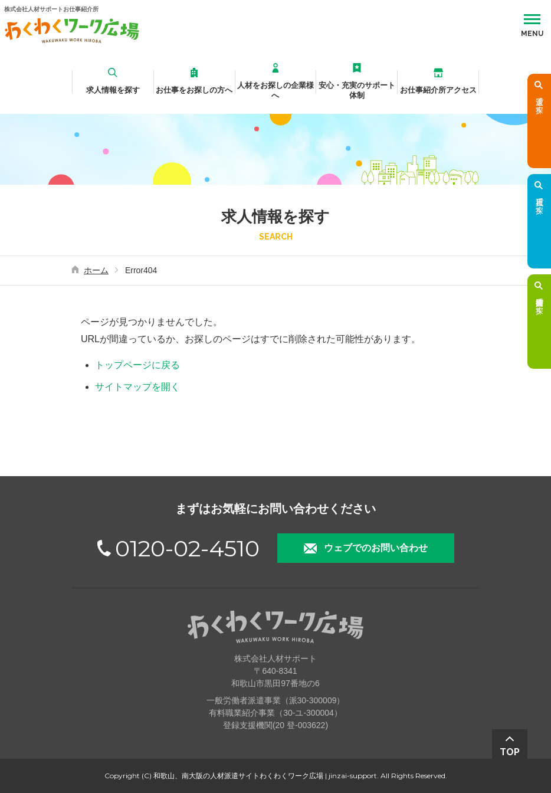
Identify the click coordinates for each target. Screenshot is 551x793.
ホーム (96, 270)
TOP (510, 752)
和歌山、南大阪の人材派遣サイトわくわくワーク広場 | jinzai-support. (266, 775)
